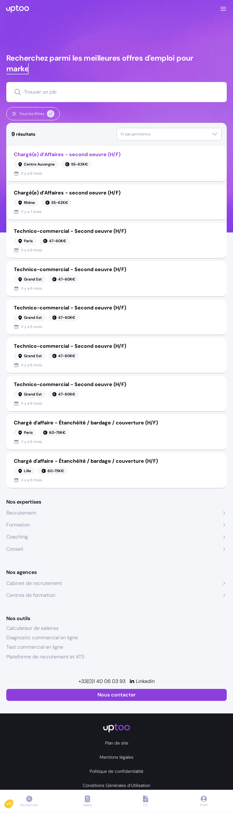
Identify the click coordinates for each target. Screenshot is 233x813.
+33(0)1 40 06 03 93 (102, 681)
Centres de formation (30, 595)
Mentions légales (116, 757)
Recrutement (21, 513)
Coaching (17, 536)
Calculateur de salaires (32, 628)
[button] (13, 802)
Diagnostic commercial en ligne (42, 637)
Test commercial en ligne (34, 647)
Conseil (14, 549)
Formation (18, 524)
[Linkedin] (142, 681)
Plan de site (116, 743)
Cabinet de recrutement (34, 583)
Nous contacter (116, 694)
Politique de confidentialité (116, 771)
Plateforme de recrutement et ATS (45, 656)
